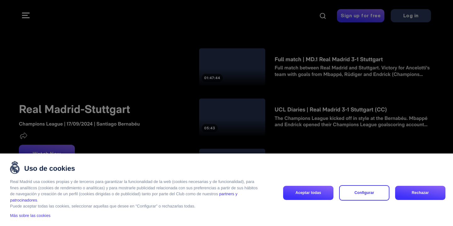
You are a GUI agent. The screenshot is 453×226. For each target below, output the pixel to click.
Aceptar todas (308, 193)
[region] (226, 189)
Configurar (364, 193)
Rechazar (420, 193)
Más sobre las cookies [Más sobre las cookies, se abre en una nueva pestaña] (30, 215)
